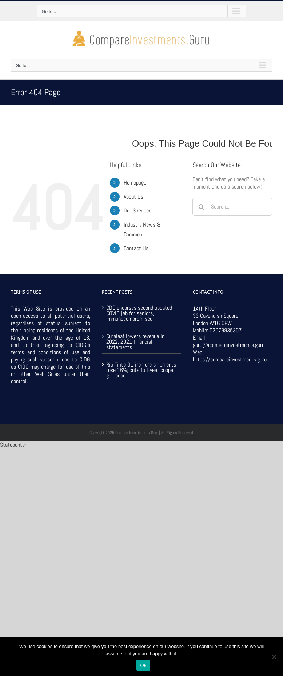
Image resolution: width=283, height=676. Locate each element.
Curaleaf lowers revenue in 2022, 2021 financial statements (135, 341)
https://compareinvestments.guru (230, 359)
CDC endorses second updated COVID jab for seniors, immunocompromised (139, 313)
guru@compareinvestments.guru (228, 345)
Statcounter (13, 445)
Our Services (137, 210)
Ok (143, 665)
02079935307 (226, 330)
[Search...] (232, 207)
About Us (133, 197)
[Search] (201, 207)
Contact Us (136, 248)
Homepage (135, 182)
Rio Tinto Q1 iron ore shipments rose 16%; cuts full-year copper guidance (141, 369)
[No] (274, 656)
